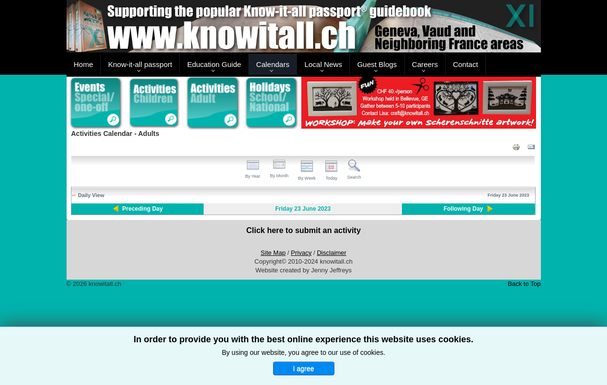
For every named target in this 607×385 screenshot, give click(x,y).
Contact (465, 64)
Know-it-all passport (140, 64)
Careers (425, 64)
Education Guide (214, 64)
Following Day (463, 208)
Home (83, 64)
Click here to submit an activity (303, 230)
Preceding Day (142, 208)
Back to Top (524, 283)
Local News (323, 64)
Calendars (272, 64)
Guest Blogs (377, 64)
